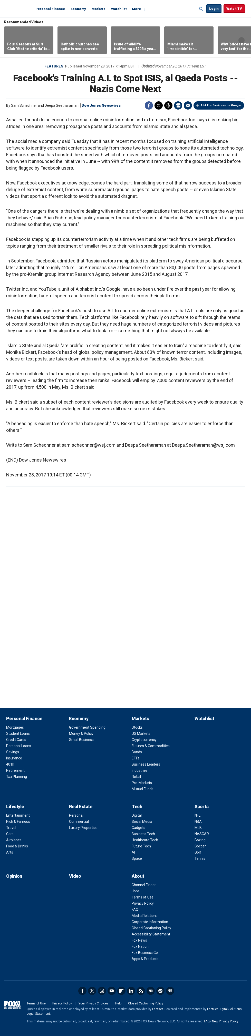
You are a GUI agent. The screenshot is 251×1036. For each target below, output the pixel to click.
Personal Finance (50, 9)
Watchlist (119, 9)
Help (118, 1003)
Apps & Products (145, 959)
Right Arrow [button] (241, 40)
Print (178, 105)
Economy (78, 9)
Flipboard (121, 991)
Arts (9, 852)
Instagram (102, 991)
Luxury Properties (83, 828)
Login (214, 9)
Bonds (137, 752)
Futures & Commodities (151, 746)
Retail (136, 777)
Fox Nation (140, 946)
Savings (12, 752)
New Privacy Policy (225, 1021)
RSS (141, 991)
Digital (137, 815)
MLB (198, 828)
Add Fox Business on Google (221, 105)
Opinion (14, 876)
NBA (198, 821)
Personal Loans (18, 746)
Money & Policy (81, 733)
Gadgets (138, 828)
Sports (202, 806)
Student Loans (18, 733)
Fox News (139, 940)
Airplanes (14, 840)
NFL (197, 815)
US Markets (141, 733)
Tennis (200, 858)
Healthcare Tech (145, 840)
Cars (10, 834)
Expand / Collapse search (201, 9)
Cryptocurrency (144, 740)
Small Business (81, 740)
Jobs (136, 891)
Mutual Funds (142, 789)
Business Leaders (146, 764)
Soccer (200, 846)
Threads (168, 105)
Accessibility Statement (151, 934)
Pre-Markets (142, 783)
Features (53, 66)
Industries (140, 770)
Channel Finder (144, 885)
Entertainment (18, 815)
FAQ (135, 909)
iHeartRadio (170, 991)
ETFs (136, 758)
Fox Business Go (145, 953)
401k (10, 764)
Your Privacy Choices (94, 1003)
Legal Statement (38, 1013)
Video (75, 876)
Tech (137, 806)
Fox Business (18, 8)
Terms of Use (142, 897)
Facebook (149, 105)
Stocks (137, 727)
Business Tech (143, 834)
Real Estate (80, 806)
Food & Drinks (17, 846)
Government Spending (87, 727)
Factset (157, 1009)
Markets (98, 9)
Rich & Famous (18, 821)
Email (188, 105)
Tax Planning (16, 777)
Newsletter (151, 991)
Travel (11, 828)
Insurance (14, 758)
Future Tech (141, 846)
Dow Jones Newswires (101, 105)
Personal (76, 815)
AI (133, 852)
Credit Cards (16, 740)
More (136, 9)
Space (137, 858)
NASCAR (202, 834)
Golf (198, 852)
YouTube (112, 991)
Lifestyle (15, 806)
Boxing (200, 840)
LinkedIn (131, 991)
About (138, 876)
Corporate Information (150, 922)
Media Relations (145, 916)
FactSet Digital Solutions (224, 1009)
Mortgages (15, 727)
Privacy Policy (143, 903)
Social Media (142, 821)
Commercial (79, 821)
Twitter (159, 105)
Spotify (160, 991)
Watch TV (234, 9)
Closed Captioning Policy (151, 928)
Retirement (15, 770)
